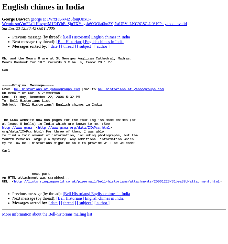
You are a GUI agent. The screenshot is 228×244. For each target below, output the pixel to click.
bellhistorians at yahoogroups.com (47, 96)
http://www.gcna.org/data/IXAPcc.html (74, 142)
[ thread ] (68, 46)
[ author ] (102, 46)
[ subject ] (85, 46)
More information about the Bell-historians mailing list (47, 239)
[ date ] (54, 46)
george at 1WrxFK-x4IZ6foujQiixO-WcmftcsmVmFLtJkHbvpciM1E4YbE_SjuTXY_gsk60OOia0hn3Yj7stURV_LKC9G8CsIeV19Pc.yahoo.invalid (94, 21)
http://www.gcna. (18, 142)
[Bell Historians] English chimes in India (96, 37)
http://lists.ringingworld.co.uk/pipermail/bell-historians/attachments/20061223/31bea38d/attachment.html (117, 206)
